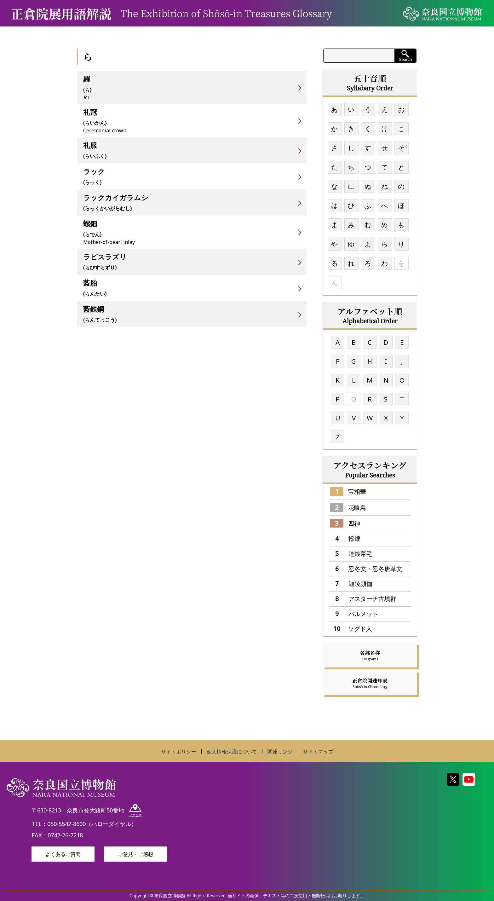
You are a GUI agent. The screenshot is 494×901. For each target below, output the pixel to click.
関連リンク (280, 751)
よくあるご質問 (63, 854)
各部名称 (370, 655)
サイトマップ (318, 751)
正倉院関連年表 (370, 683)
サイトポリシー (178, 751)
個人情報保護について (232, 751)
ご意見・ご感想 (135, 854)
